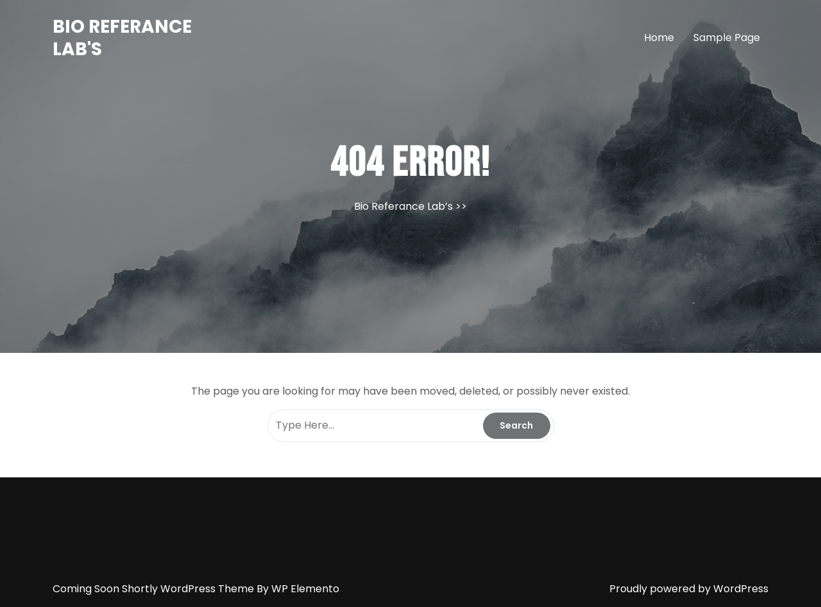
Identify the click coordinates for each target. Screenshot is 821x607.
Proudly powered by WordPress (688, 588)
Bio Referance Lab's (122, 38)
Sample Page (726, 37)
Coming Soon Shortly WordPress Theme (155, 588)
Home (659, 37)
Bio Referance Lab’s (403, 206)
